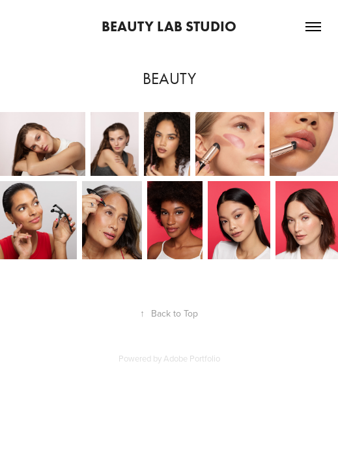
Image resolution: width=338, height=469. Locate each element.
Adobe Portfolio (191, 358)
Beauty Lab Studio (169, 26)
